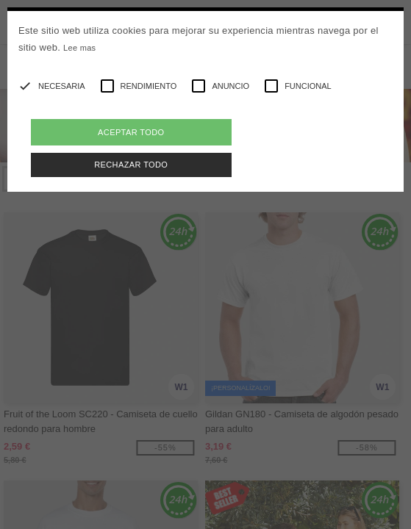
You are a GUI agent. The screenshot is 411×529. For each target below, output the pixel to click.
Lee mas (79, 47)
